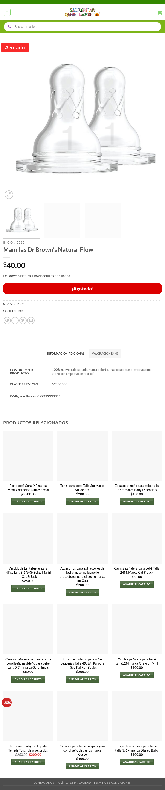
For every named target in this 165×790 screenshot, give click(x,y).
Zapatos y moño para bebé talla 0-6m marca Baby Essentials (137, 488)
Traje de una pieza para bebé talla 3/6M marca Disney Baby (136, 748)
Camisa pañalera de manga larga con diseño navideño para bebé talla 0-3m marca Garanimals (28, 663)
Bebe (20, 242)
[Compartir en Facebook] (15, 320)
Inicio (8, 242)
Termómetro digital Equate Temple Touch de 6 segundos (28, 748)
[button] (7, 12)
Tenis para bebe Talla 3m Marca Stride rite (82, 488)
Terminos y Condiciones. (112, 782)
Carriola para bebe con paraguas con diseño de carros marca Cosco (82, 750)
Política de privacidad (74, 782)
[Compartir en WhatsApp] (7, 320)
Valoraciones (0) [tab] (105, 353)
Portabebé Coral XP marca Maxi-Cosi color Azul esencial (28, 488)
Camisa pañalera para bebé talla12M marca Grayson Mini (137, 661)
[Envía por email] (31, 320)
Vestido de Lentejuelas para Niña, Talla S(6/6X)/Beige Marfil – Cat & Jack (28, 572)
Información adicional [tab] (65, 353)
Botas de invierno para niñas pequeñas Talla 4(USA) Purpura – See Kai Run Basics (82, 663)
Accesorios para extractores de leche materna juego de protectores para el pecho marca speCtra (82, 574)
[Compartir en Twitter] (23, 320)
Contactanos (44, 782)
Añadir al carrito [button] (28, 501)
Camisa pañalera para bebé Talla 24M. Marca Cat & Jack (137, 570)
